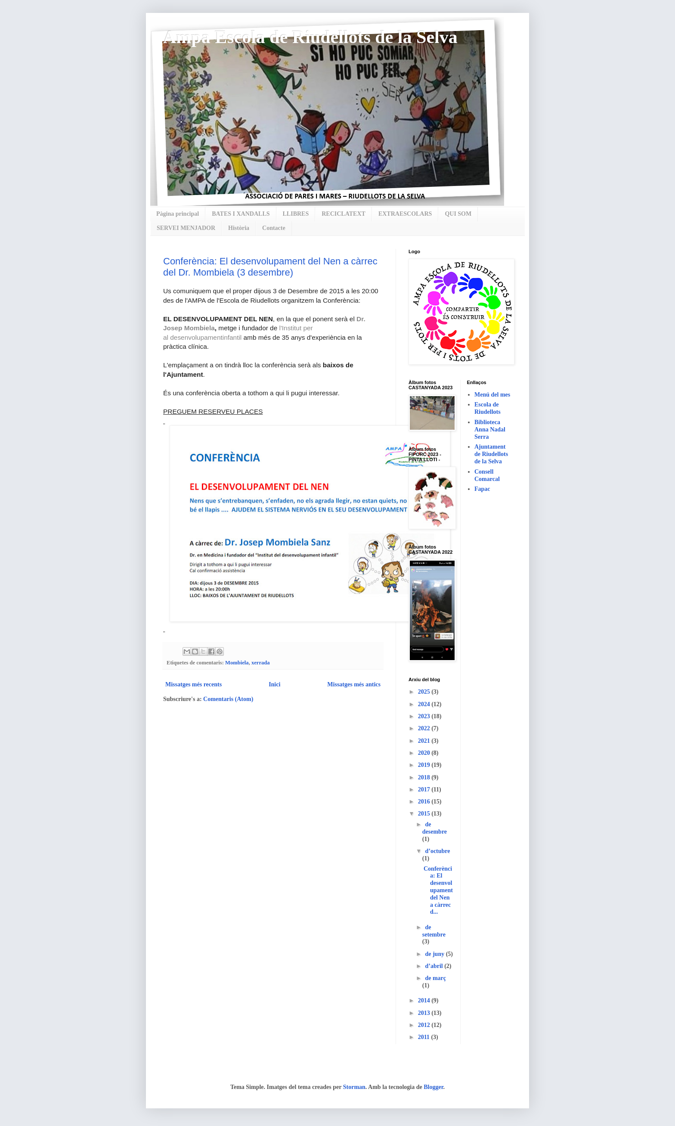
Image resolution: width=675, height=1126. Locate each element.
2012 (425, 1025)
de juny (435, 954)
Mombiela (237, 663)
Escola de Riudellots (487, 408)
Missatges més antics (354, 684)
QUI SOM (458, 214)
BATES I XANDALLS (240, 214)
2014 (425, 1000)
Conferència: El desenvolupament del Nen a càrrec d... (438, 890)
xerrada (260, 663)
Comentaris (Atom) (228, 699)
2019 (425, 765)
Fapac (482, 489)
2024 (425, 704)
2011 (424, 1037)
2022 (425, 728)
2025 (425, 692)
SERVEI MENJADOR (186, 228)
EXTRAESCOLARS (405, 214)
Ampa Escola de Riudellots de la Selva (310, 37)
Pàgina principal (177, 214)
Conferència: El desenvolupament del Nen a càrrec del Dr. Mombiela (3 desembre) (270, 267)
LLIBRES (296, 214)
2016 (425, 801)
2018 (425, 777)
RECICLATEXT (343, 214)
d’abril (434, 966)
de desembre (434, 828)
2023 (425, 716)
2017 (425, 789)
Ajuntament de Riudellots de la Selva (491, 454)
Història (238, 228)
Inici (274, 684)
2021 (425, 741)
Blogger (433, 1087)
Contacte (273, 228)
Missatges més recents (193, 684)
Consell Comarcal (487, 475)
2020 (425, 753)
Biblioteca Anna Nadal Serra (489, 429)
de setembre (434, 931)
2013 (425, 1013)
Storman (354, 1087)
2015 (425, 813)
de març (435, 978)
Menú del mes (492, 394)
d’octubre (437, 851)
